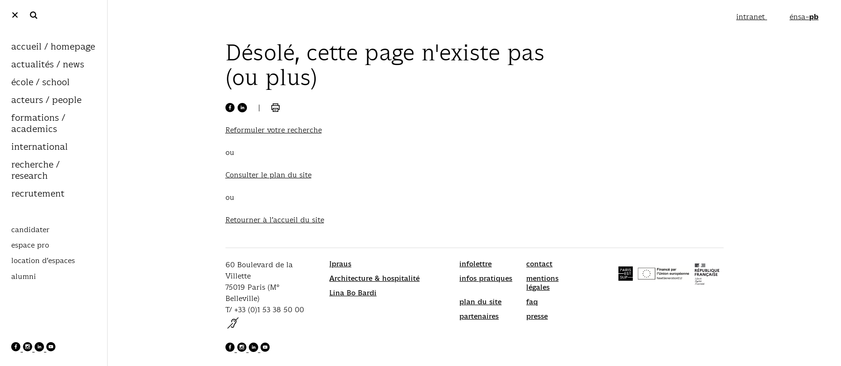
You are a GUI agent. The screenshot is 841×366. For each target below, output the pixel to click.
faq (532, 302)
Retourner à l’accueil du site (274, 220)
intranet (751, 17)
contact (539, 264)
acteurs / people (46, 100)
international (39, 147)
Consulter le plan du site (268, 175)
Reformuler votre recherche (273, 130)
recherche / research (35, 170)
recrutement (38, 194)
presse (537, 316)
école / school (40, 82)
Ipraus (340, 264)
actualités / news (47, 65)
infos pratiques (485, 278)
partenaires (479, 316)
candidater (30, 229)
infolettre (475, 264)
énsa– (804, 17)
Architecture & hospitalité (374, 278)
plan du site (480, 302)
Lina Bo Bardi (353, 293)
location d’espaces (43, 260)
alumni (23, 276)
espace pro (30, 245)
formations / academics (38, 123)
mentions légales (542, 282)
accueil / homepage (53, 47)
